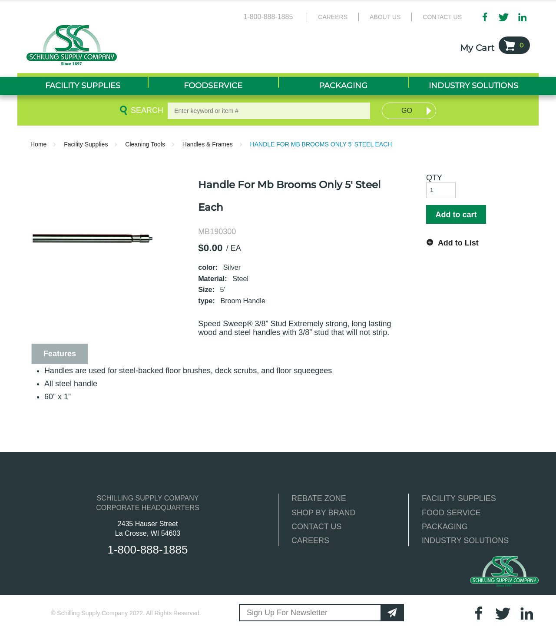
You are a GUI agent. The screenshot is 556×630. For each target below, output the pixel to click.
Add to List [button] (458, 243)
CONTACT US (316, 526)
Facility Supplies (86, 144)
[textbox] (269, 111)
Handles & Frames (207, 144)
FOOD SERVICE (451, 512)
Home (38, 144)
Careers (333, 16)
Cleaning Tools (145, 144)
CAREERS (310, 540)
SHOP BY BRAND (323, 512)
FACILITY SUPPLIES (459, 498)
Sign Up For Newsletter (287, 612)
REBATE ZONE (318, 498)
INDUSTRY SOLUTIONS (465, 540)
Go (406, 110)
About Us (385, 16)
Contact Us (442, 16)
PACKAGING (445, 526)
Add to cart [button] (456, 214)
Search (145, 110)
